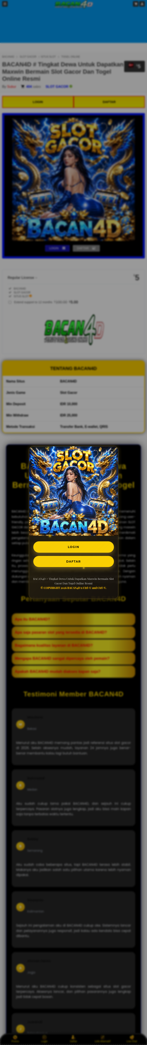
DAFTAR (73, 562)
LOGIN (73, 546)
